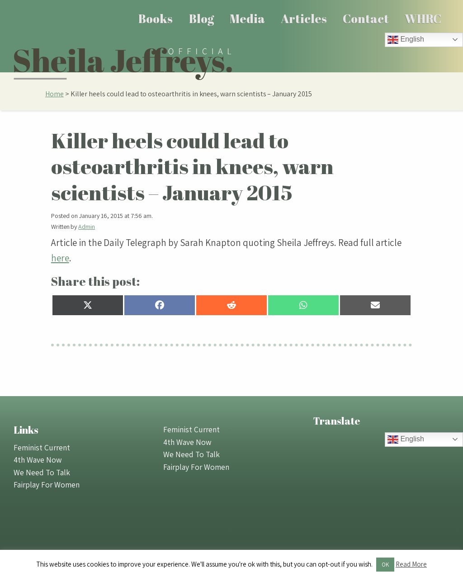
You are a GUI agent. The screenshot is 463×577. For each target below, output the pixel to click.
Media (247, 18)
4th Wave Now (37, 459)
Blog (201, 18)
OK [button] (385, 564)
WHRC (423, 18)
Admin (86, 226)
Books (155, 18)
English (405, 39)
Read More (411, 564)
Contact (366, 18)
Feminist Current (42, 447)
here (60, 258)
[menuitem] (156, 19)
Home (54, 94)
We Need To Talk (42, 472)
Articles (304, 18)
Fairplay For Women (47, 484)
